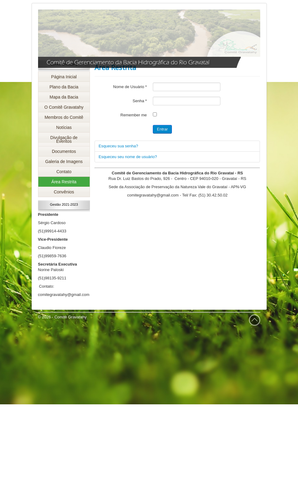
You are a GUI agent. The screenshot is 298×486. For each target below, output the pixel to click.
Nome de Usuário (130, 86)
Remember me (133, 115)
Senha (140, 101)
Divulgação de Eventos (64, 139)
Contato (64, 171)
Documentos (64, 151)
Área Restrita (63, 181)
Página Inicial (64, 76)
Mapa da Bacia (64, 97)
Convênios (64, 191)
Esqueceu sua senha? (118, 146)
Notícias (64, 127)
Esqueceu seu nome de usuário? (128, 156)
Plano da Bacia (63, 86)
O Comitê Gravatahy (63, 107)
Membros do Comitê (64, 117)
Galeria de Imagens (64, 161)
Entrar (162, 129)
